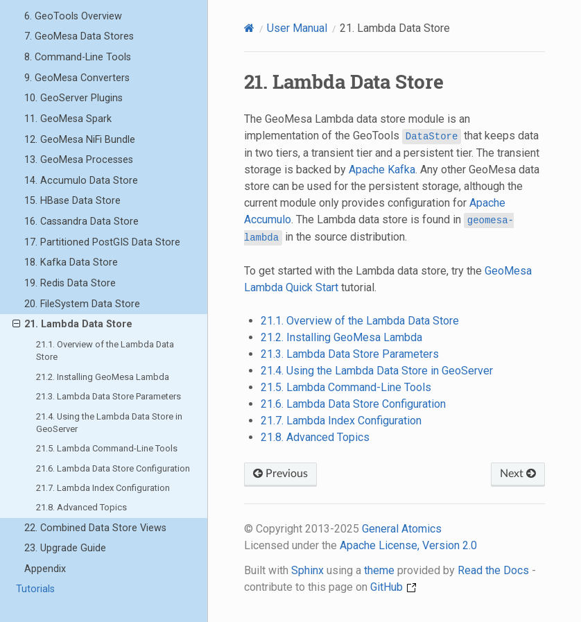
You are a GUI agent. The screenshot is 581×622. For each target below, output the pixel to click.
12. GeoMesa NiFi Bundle (79, 140)
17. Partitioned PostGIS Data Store (102, 242)
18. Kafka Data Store (71, 262)
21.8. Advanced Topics (81, 507)
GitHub (393, 587)
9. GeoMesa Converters (77, 78)
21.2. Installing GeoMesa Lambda (102, 377)
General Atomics (402, 528)
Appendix (45, 569)
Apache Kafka (382, 169)
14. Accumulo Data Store (81, 181)
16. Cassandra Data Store (81, 221)
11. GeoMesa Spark (68, 119)
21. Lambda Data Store (72, 324)
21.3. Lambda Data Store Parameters (108, 396)
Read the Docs (493, 570)
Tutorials (35, 589)
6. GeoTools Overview (73, 16)
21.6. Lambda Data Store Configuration (113, 468)
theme (379, 570)
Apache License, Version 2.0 (408, 545)
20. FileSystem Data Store (82, 304)
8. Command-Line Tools (77, 57)
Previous (280, 473)
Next (518, 473)
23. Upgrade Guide (65, 548)
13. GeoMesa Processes (78, 160)
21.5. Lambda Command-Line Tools (106, 448)
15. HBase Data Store (72, 201)
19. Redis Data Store (70, 283)
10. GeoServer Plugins (73, 98)
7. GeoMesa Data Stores (79, 36)
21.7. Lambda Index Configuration (103, 488)
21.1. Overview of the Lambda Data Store (105, 350)
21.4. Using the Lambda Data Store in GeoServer (109, 422)
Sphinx (307, 570)
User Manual (297, 28)
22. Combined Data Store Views (95, 528)
